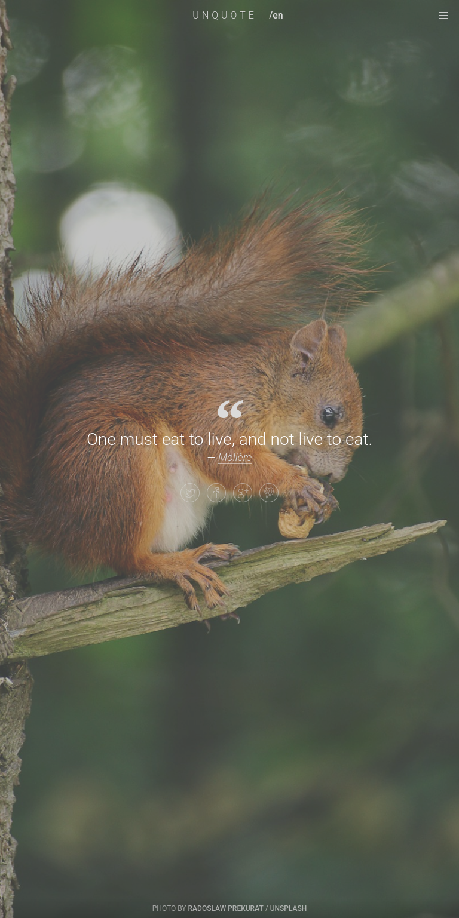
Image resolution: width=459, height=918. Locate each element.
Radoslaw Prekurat (226, 908)
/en (276, 15)
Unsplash (288, 908)
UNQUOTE (224, 15)
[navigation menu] (443, 15)
